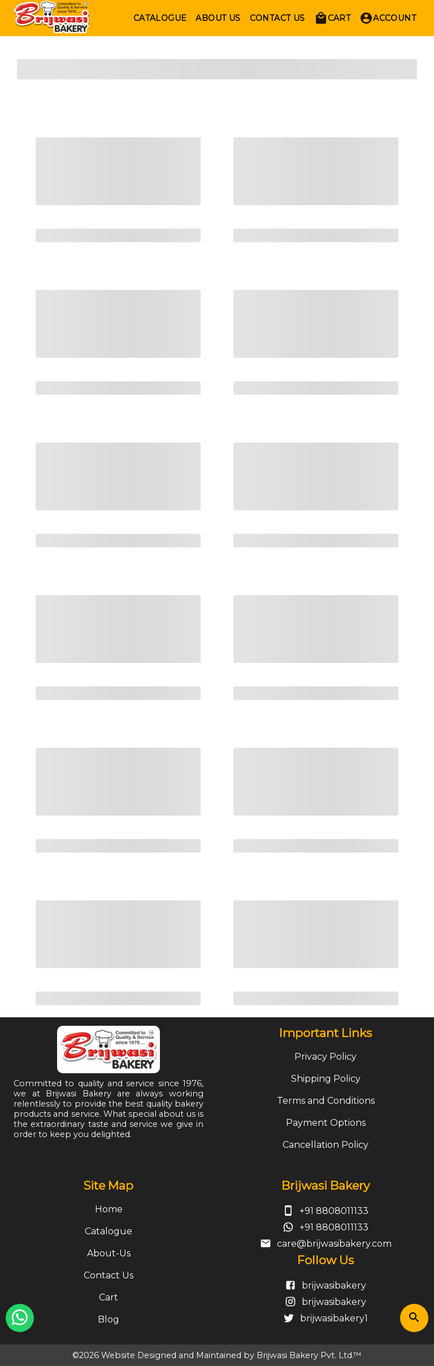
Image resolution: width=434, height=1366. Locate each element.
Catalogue (108, 1231)
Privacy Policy (325, 1056)
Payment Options (326, 1122)
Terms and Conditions (326, 1100)
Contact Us (108, 1275)
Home (109, 1209)
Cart (108, 1297)
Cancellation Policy (325, 1144)
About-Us (109, 1253)
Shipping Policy (326, 1078)
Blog (108, 1319)
